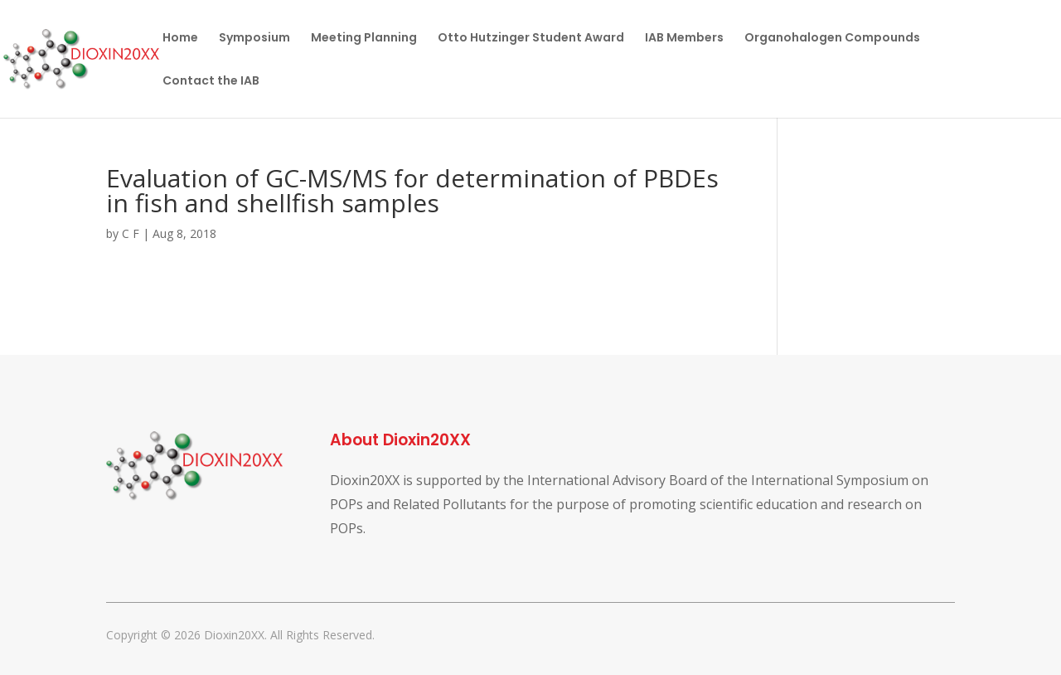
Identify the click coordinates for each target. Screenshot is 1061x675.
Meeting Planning (364, 39)
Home (180, 39)
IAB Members (684, 39)
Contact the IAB (210, 82)
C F (130, 233)
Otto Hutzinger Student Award (531, 39)
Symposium (254, 39)
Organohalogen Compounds (832, 39)
